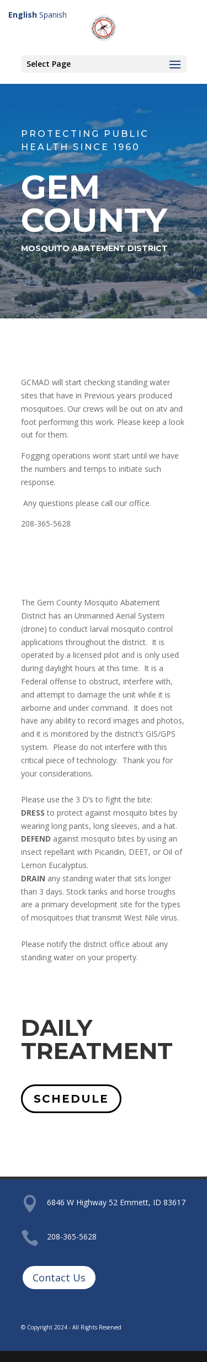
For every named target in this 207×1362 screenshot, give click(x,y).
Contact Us (59, 1277)
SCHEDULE (71, 1098)
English (22, 14)
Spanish (53, 14)
